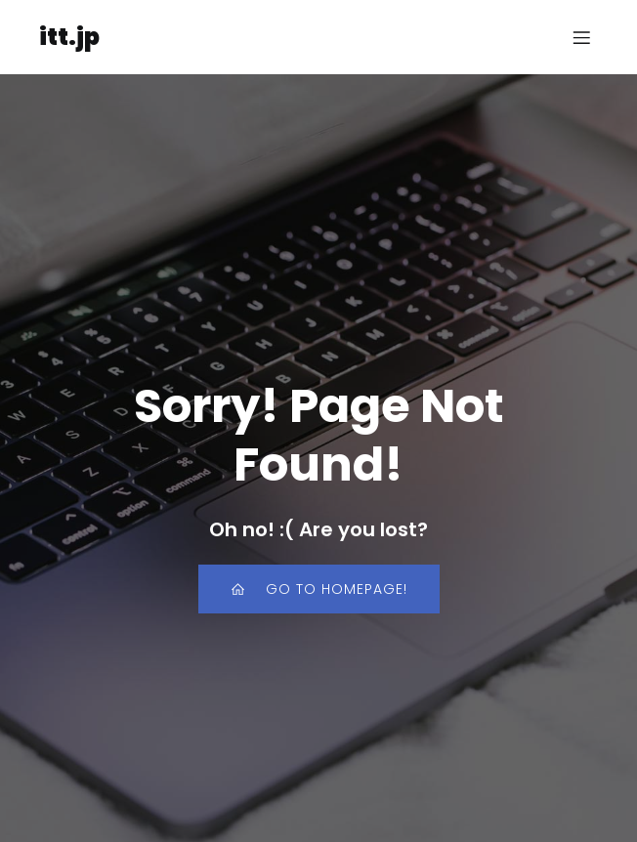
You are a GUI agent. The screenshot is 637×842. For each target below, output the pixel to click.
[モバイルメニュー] (581, 37)
